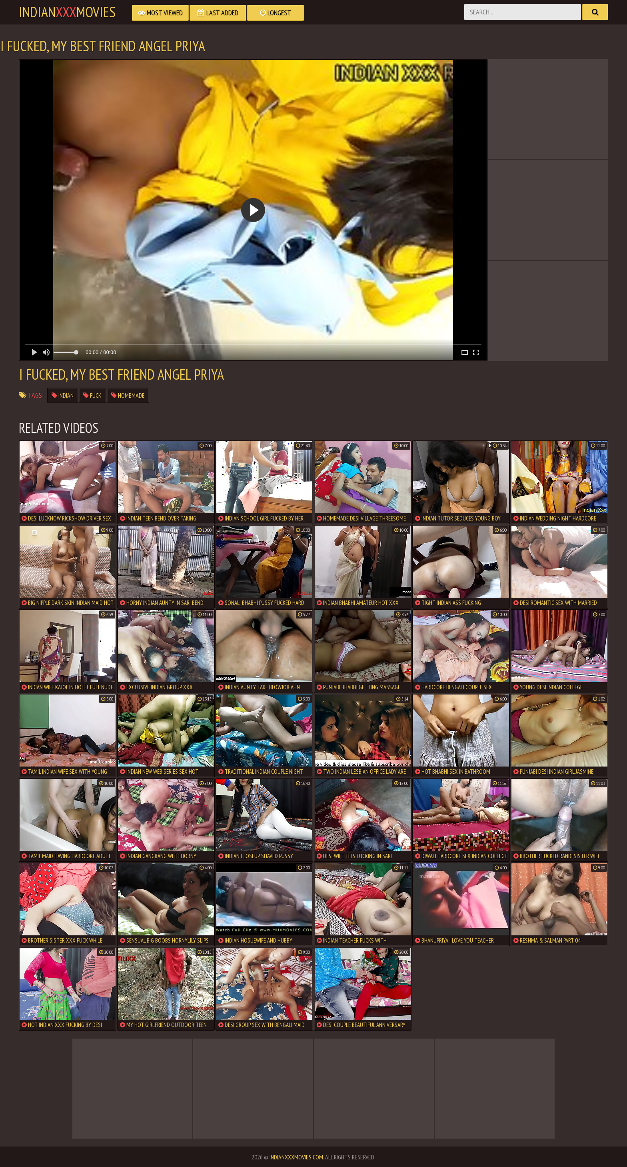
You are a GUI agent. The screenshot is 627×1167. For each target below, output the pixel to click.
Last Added (218, 12)
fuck (92, 395)
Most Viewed (160, 12)
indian (63, 395)
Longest (275, 12)
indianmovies (67, 12)
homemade (128, 395)
